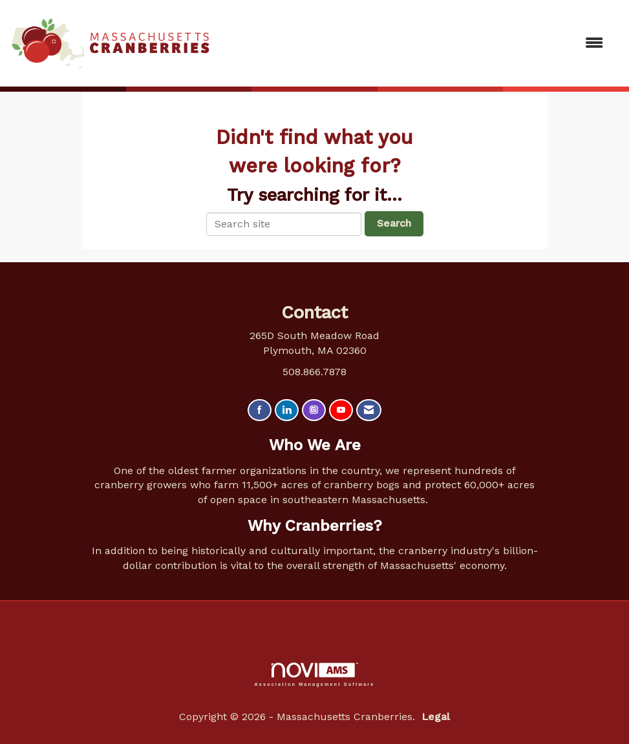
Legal (435, 716)
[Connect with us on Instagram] (314, 410)
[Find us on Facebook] (260, 410)
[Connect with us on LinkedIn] (287, 410)
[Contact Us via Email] (368, 410)
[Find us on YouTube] (341, 410)
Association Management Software (315, 675)
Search (394, 223)
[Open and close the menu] (413, 43)
